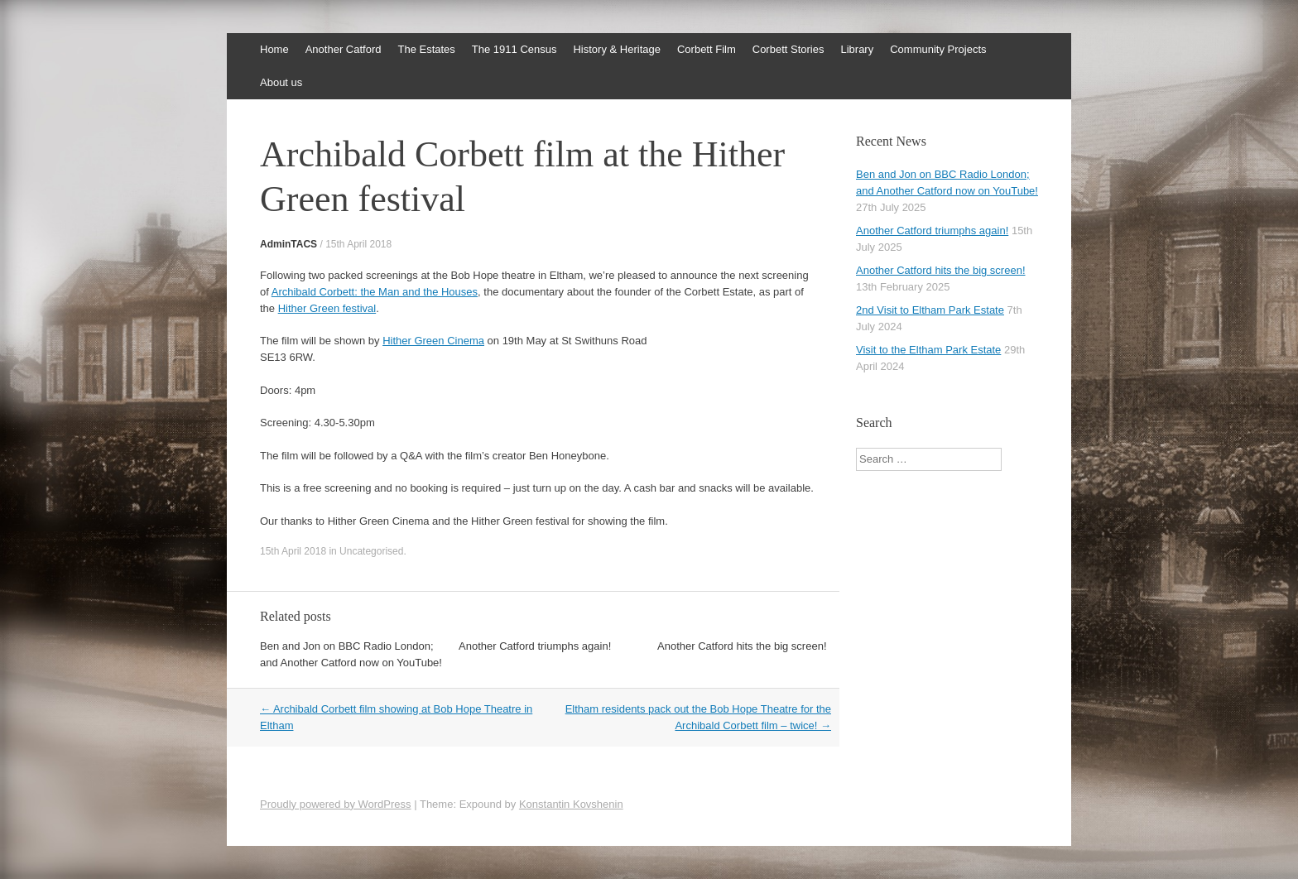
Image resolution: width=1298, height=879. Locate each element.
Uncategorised (371, 551)
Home (274, 49)
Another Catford (343, 49)
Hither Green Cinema (433, 340)
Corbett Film (706, 49)
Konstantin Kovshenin (571, 804)
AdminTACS (288, 244)
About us (281, 82)
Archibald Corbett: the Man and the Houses (375, 292)
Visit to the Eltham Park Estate (928, 349)
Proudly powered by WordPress (335, 804)
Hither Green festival (327, 308)
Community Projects (938, 49)
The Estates (425, 49)
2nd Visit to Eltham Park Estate (930, 310)
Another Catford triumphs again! (535, 646)
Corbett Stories (788, 49)
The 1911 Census (514, 49)
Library (856, 49)
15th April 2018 (358, 244)
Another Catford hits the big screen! (742, 646)
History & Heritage (616, 49)
